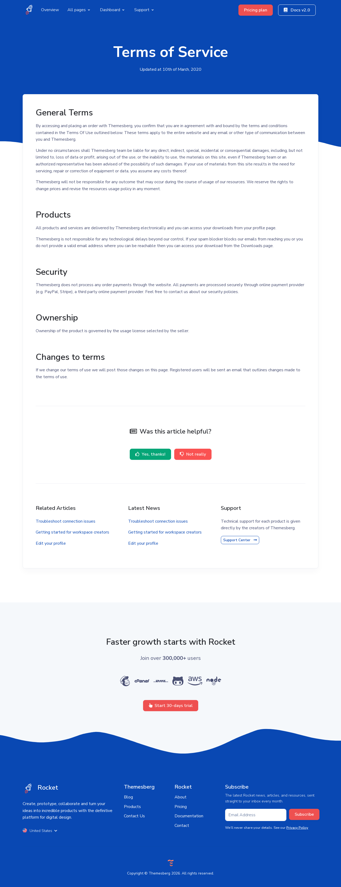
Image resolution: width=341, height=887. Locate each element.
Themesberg (159, 873)
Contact (181, 825)
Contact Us (134, 816)
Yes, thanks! (150, 454)
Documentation (188, 816)
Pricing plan (255, 10)
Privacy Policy (297, 827)
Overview (50, 10)
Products (132, 807)
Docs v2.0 (297, 10)
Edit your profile (51, 543)
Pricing (180, 807)
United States (40, 830)
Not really (193, 454)
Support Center (240, 540)
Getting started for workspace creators (72, 532)
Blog (128, 797)
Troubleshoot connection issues (65, 521)
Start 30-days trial (171, 706)
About (180, 797)
